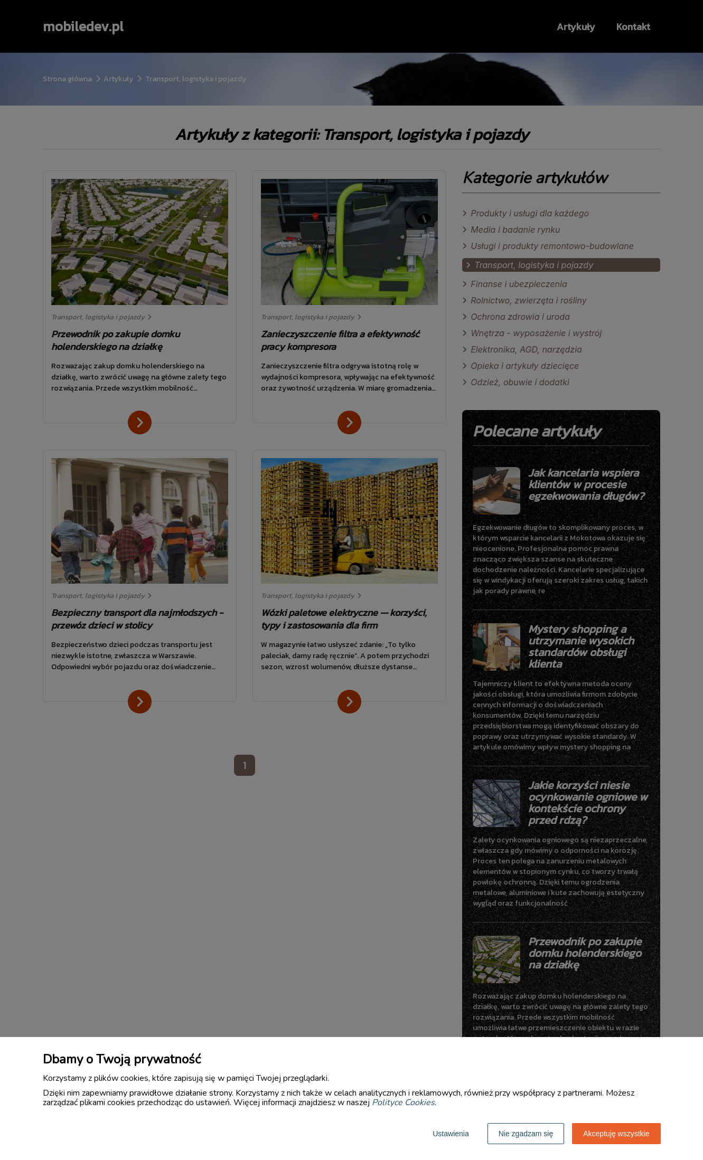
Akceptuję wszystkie (616, 1133)
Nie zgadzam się (526, 1133)
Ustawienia (450, 1133)
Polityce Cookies (403, 1102)
